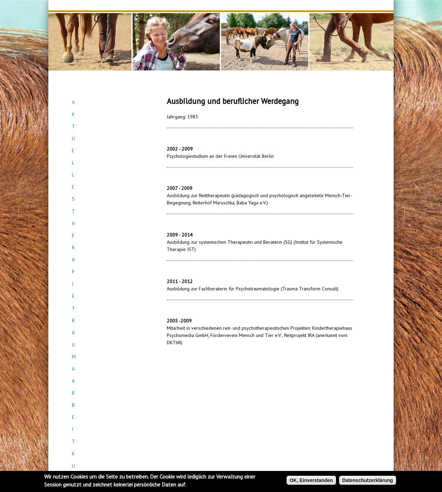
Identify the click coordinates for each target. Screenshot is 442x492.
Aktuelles (107, 102)
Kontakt (107, 177)
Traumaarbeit (107, 127)
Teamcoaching (107, 152)
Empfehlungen (107, 189)
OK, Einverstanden (311, 480)
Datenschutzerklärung (367, 480)
